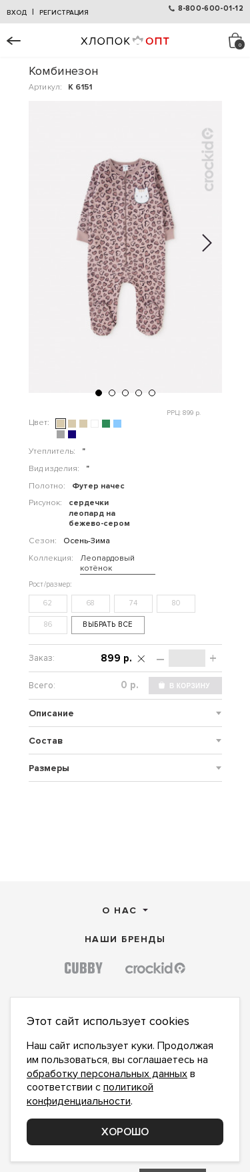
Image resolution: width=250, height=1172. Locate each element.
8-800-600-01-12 (211, 8)
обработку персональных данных (107, 1073)
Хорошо (125, 1132)
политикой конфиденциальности (90, 1094)
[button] (98, 393)
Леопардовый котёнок (107, 563)
